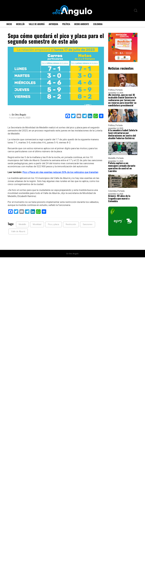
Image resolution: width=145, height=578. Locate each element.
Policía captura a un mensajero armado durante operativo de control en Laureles (121, 167)
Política (66, 24)
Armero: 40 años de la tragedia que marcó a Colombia (119, 198)
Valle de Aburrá (37, 24)
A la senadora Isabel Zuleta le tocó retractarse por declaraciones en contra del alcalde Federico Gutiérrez (122, 134)
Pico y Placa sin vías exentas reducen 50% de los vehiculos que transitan (60, 172)
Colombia (97, 24)
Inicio (9, 24)
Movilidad (37, 224)
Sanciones (87, 224)
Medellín (20, 24)
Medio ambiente (81, 24)
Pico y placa (53, 224)
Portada (119, 90)
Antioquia (53, 24)
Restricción (71, 224)
